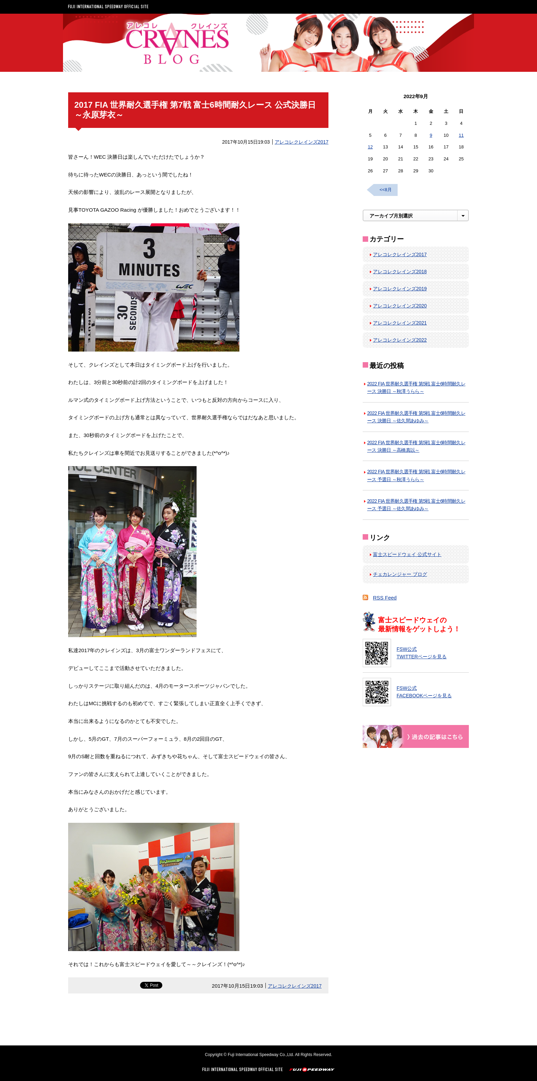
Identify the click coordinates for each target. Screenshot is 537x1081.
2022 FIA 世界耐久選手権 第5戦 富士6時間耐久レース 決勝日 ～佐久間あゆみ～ (416, 416)
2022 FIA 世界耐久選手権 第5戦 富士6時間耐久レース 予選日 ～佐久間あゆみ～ (416, 504)
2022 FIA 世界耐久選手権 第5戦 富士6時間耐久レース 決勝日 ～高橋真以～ (416, 446)
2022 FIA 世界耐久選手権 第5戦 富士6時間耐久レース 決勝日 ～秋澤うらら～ (416, 387)
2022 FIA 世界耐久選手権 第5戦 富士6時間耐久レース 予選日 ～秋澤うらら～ (416, 475)
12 (370, 146)
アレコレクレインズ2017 (301, 142)
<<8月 (385, 189)
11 (461, 135)
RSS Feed (385, 598)
